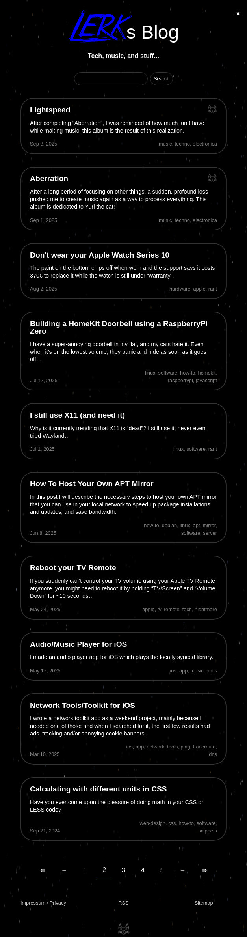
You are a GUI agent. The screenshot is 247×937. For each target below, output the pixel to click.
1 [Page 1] (85, 870)
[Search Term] (111, 78)
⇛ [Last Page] (204, 870)
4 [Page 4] (143, 870)
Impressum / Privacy (43, 903)
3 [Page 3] (123, 870)
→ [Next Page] (183, 870)
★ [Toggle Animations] (238, 13)
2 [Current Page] (104, 869)
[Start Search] (161, 78)
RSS (123, 903)
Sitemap (204, 903)
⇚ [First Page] (42, 870)
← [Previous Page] (64, 870)
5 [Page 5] (162, 870)
